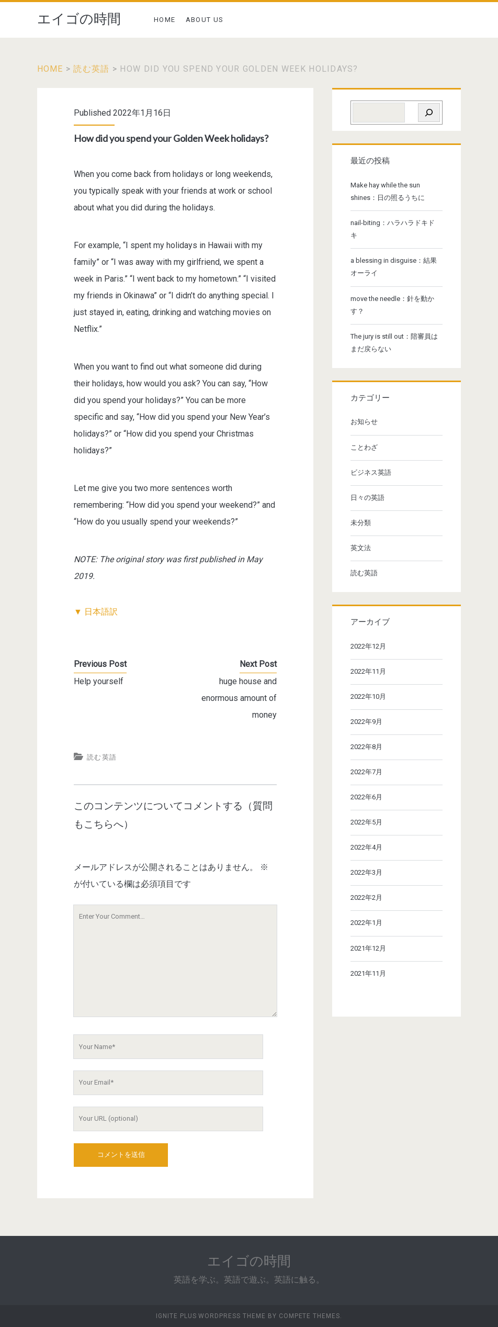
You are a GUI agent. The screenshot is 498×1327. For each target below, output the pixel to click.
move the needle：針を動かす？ (392, 305)
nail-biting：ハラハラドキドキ (392, 229)
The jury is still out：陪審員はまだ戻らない (394, 342)
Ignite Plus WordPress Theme (211, 1316)
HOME (164, 20)
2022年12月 (368, 646)
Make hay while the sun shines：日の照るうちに (387, 191)
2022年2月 (366, 897)
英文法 (360, 548)
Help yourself (98, 681)
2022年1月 (366, 923)
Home (50, 69)
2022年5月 (366, 822)
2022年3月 (366, 872)
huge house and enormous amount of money (239, 698)
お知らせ (364, 422)
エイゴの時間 (79, 19)
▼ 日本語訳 (96, 612)
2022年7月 (366, 772)
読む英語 (91, 69)
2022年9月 (366, 722)
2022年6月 (366, 797)
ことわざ (364, 447)
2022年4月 (366, 847)
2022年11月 (368, 671)
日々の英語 (367, 497)
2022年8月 (366, 747)
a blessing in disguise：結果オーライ (393, 267)
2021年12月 (368, 948)
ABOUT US (204, 20)
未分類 (360, 523)
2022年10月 (368, 696)
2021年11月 (368, 973)
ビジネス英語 (370, 472)
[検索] (429, 112)
